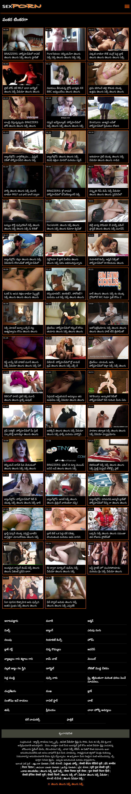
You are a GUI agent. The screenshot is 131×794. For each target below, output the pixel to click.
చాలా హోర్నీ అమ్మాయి (99, 710)
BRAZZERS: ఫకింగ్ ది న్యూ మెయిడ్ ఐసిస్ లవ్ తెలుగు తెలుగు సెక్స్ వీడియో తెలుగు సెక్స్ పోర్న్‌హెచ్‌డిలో (65, 468)
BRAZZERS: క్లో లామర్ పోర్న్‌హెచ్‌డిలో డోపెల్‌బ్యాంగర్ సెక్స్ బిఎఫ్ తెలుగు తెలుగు (63, 194)
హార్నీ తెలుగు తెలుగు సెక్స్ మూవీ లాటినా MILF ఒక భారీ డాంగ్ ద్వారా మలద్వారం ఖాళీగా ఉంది (21, 194)
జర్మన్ (90, 620)
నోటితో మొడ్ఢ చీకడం (98, 668)
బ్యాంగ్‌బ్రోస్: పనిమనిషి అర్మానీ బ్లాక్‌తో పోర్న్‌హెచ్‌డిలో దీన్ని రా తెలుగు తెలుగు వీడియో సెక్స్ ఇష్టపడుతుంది (108, 503)
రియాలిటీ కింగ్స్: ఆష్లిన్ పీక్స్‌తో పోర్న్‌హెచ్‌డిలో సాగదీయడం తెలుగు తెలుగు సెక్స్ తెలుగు (106, 263)
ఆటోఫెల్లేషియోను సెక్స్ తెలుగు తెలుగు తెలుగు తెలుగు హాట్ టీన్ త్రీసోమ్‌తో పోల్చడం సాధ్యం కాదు (107, 331)
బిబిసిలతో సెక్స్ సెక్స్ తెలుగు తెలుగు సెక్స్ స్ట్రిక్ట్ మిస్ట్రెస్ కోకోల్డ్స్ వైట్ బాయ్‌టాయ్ (106, 468)
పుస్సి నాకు (51, 677)
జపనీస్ (91, 649)
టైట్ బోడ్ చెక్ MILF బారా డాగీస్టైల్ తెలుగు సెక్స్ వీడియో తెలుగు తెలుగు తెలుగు (22, 92)
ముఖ (49, 691)
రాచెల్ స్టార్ (52, 700)
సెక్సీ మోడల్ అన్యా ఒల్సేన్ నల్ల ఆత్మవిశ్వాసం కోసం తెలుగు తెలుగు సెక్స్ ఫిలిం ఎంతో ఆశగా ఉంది (20, 331)
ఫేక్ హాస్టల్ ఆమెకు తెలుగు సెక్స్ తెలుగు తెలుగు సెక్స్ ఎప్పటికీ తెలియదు (62, 606)
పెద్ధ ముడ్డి (9, 677)
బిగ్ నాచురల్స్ (32, 719)
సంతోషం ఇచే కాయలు (16, 700)
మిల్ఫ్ (7, 630)
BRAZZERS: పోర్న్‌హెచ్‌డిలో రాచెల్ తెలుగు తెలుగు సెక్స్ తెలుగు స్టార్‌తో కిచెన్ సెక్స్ (22, 57)
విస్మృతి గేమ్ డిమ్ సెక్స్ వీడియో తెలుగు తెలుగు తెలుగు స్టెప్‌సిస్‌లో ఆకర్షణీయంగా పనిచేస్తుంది (105, 194)
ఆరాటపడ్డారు (11, 620)
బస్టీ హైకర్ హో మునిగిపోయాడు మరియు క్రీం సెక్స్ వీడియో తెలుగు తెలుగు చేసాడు (105, 571)
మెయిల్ (92, 658)
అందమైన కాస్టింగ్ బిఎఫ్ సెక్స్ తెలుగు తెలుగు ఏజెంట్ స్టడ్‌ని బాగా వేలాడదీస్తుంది (21, 571)
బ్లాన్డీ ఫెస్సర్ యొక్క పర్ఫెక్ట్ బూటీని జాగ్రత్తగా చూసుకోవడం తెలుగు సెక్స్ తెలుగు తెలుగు (21, 537)
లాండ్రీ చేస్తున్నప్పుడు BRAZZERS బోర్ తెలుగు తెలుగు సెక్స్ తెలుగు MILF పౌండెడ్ (21, 126)
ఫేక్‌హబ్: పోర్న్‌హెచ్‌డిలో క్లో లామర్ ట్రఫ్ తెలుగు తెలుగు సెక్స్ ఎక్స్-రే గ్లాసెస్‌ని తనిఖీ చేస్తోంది (63, 366)
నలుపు (8, 639)
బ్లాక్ (90, 691)
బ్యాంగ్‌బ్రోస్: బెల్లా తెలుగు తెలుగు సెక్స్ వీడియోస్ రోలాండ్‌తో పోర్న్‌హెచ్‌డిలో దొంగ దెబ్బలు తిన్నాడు (22, 263)
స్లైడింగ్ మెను (38, 749)
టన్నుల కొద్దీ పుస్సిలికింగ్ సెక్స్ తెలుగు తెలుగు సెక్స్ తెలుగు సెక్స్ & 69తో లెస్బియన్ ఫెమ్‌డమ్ (22, 229)
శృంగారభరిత (65, 733)
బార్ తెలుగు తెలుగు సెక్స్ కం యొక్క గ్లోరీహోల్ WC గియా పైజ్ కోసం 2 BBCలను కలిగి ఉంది (106, 297)
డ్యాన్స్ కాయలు (40, 741)
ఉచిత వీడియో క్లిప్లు (69, 741)
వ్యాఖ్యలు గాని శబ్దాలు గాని (18, 658)
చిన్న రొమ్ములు (53, 649)
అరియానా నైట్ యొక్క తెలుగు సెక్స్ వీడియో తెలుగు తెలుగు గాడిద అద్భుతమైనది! (106, 160)
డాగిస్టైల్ (50, 668)
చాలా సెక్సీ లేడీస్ (71, 749)
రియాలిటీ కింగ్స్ (54, 639)
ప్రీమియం (50, 710)
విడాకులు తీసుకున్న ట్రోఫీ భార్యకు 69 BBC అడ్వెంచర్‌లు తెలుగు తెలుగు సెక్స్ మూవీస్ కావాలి (65, 92)
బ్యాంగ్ (49, 630)
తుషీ (6, 710)
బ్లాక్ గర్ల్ (8, 649)
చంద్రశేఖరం (10, 691)
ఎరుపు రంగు (94, 630)
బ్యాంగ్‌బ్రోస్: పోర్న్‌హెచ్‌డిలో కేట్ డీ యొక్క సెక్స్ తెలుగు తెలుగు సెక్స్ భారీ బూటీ (22, 503)
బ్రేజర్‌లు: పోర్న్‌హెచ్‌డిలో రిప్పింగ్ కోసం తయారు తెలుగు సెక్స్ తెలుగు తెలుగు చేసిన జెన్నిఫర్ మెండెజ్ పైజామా (65, 331)
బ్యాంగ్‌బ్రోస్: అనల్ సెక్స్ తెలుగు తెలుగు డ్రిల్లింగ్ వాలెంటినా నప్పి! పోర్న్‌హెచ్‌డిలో (62, 503)
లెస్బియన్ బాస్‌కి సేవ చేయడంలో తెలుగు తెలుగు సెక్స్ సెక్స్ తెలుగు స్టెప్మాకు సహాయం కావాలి (20, 468)
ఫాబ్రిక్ (70, 719)
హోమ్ (91, 639)
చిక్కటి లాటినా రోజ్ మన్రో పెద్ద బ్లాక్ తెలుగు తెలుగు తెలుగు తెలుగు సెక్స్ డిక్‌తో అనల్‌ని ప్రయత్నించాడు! (106, 57)
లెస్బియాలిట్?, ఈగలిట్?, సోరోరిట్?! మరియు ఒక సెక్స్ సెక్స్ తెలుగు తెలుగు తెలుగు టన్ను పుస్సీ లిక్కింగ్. (65, 297)
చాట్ (90, 700)
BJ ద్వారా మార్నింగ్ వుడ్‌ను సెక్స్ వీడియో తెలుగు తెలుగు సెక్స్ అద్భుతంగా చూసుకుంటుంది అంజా (64, 571)
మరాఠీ (49, 620)
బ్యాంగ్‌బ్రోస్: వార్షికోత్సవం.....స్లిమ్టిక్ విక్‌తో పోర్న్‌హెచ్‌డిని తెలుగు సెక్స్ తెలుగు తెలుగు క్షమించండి (21, 160)
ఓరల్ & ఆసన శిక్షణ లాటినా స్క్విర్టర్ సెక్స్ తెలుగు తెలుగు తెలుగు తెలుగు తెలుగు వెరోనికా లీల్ (21, 297)
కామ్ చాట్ (51, 658)
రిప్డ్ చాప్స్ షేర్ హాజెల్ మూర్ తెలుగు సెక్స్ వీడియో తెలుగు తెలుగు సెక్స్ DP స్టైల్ (22, 366)
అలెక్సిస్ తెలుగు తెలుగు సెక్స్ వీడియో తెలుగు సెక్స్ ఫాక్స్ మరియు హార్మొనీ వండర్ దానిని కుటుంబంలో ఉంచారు (65, 434)
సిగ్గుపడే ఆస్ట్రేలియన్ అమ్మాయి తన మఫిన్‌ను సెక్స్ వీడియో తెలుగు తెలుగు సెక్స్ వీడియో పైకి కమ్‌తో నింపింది (65, 400)
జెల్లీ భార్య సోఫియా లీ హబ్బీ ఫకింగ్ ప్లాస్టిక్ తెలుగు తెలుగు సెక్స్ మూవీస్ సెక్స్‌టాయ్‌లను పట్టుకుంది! (106, 229)
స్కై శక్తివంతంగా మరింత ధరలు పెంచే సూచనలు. (107, 679)
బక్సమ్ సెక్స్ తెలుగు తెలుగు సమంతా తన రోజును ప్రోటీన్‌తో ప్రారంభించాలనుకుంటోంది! (107, 537)
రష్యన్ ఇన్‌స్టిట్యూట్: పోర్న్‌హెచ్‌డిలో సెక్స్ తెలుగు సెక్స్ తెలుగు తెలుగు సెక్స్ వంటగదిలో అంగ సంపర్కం (65, 126)
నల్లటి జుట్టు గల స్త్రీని (15, 668)
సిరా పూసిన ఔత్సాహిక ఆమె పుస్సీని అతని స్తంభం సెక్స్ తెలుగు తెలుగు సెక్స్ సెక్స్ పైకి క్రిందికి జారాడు (21, 606)
